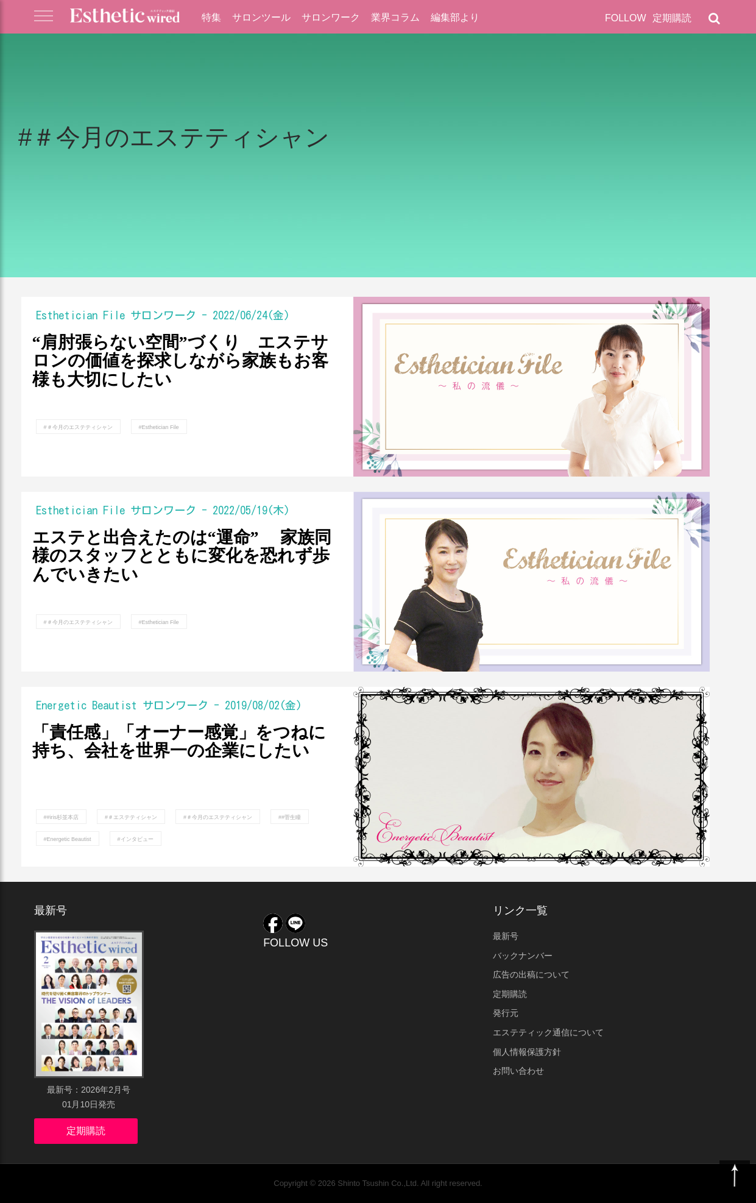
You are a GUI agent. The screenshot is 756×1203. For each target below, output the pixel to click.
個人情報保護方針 (527, 1052)
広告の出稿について (531, 974)
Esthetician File (80, 315)
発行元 (505, 1013)
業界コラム (395, 17)
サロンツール (261, 17)
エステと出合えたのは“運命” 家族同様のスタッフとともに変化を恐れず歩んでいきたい (181, 556)
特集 (211, 17)
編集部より (455, 17)
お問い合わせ (518, 1071)
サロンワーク (331, 17)
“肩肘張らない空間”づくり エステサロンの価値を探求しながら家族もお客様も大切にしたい (180, 361)
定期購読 (671, 18)
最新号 (505, 936)
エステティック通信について (548, 1032)
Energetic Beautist (86, 705)
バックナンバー (523, 955)
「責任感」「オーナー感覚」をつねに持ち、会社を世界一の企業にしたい (179, 742)
